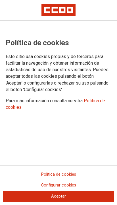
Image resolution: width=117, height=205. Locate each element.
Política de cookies (58, 174)
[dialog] (58, 102)
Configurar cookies (58, 185)
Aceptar (58, 196)
